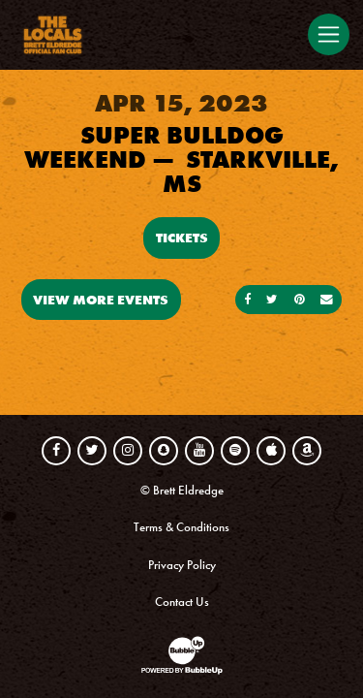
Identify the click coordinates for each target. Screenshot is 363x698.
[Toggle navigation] (328, 34)
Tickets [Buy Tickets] (182, 237)
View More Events (100, 299)
